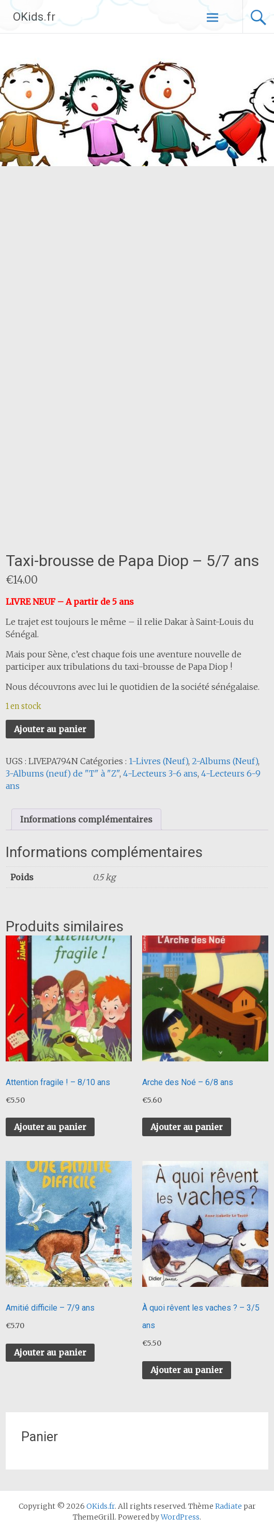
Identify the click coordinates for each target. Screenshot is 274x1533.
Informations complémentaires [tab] (86, 819)
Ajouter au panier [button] (50, 1127)
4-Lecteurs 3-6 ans (160, 773)
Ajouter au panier (50, 729)
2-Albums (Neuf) (225, 761)
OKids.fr (34, 16)
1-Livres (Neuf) (158, 761)
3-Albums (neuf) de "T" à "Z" (62, 773)
